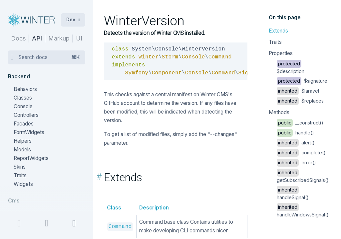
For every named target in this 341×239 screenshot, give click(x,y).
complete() (301, 152)
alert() (296, 142)
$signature (302, 81)
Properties (281, 53)
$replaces (300, 101)
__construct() (300, 122)
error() (296, 162)
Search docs (49, 57)
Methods (279, 112)
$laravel (298, 91)
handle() (295, 132)
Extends (278, 31)
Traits (275, 42)
